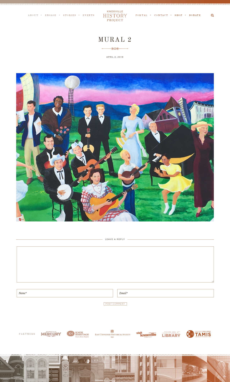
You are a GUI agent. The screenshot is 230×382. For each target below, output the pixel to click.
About (33, 15)
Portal (141, 15)
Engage (50, 15)
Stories (69, 15)
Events (89, 15)
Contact (161, 15)
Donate (195, 15)
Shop (178, 15)
